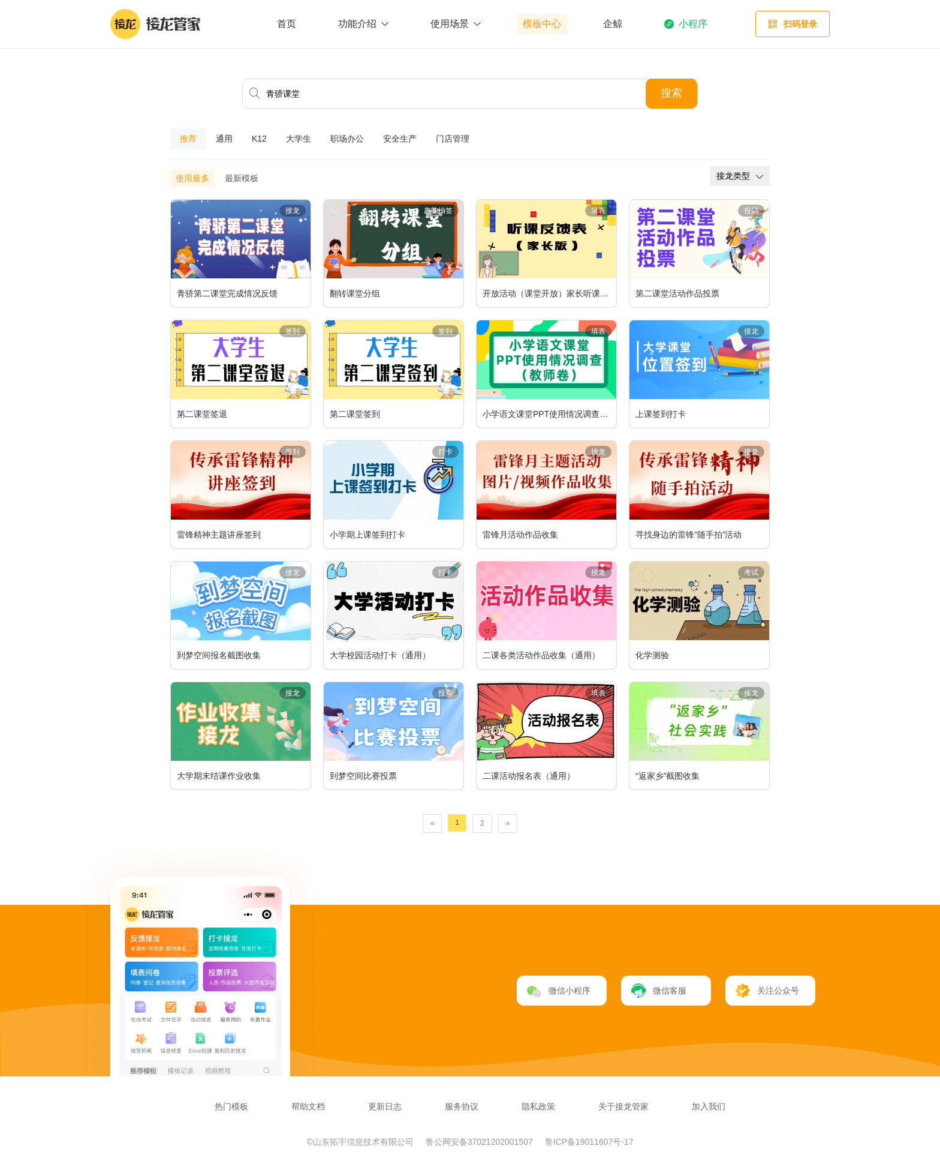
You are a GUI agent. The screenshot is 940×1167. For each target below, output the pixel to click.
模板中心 (542, 24)
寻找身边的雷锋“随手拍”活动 (688, 534)
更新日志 (385, 1106)
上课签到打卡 (660, 414)
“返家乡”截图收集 (667, 776)
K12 (259, 138)
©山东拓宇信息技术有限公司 (361, 1142)
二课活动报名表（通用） (529, 776)
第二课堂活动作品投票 (677, 293)
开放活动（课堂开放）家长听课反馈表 (549, 293)
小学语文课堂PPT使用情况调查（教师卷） (549, 414)
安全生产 (400, 138)
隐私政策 (538, 1106)
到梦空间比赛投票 (363, 776)
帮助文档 (308, 1106)
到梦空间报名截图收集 (219, 655)
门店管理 (452, 138)
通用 (224, 138)
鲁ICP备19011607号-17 (589, 1142)
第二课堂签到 (355, 414)
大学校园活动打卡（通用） (380, 655)
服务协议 (461, 1106)
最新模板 (241, 178)
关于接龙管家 (623, 1106)
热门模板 (231, 1106)
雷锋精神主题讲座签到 (219, 534)
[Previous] (432, 823)
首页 (286, 24)
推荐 (188, 138)
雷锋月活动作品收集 (520, 534)
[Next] (508, 823)
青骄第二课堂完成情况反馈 (227, 293)
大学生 (298, 138)
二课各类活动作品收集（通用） (541, 655)
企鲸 (612, 24)
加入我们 (708, 1106)
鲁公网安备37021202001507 (480, 1142)
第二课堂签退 (202, 414)
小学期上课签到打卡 (367, 534)
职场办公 (347, 138)
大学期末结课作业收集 (219, 776)
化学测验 (652, 655)
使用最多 (192, 178)
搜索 (671, 93)
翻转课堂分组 (355, 293)
